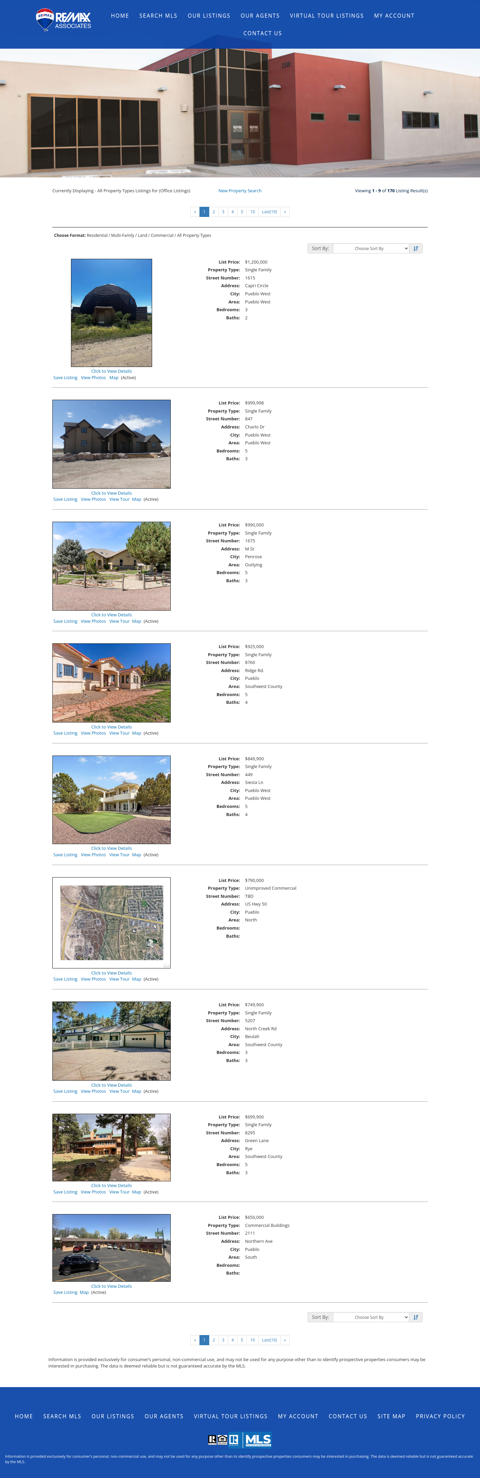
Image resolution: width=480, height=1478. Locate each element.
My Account (394, 15)
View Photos (93, 377)
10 (252, 212)
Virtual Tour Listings (327, 15)
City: (235, 294)
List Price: (229, 262)
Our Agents (260, 15)
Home (120, 15)
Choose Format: (70, 235)
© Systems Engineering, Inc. (240, 1451)
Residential (97, 235)
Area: (234, 302)
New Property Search (240, 191)
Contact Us (262, 33)
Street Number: (223, 278)
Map (114, 377)
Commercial (162, 235)
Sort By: (320, 248)
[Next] (285, 212)
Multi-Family (122, 235)
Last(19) (269, 212)
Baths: (233, 318)
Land (142, 235)
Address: (230, 285)
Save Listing (65, 377)
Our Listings (209, 15)
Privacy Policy (440, 1416)
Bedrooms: (228, 309)
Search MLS (159, 15)
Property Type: (224, 270)
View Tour (120, 499)
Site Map (392, 1416)
